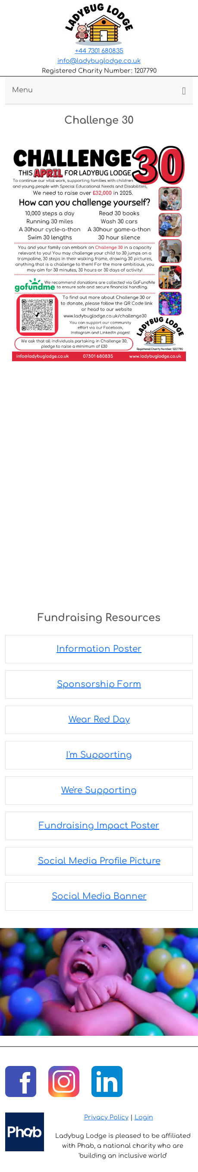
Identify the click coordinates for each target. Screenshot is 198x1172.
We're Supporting (99, 790)
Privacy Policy (106, 1117)
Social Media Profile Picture (99, 861)
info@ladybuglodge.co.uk (99, 60)
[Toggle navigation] (99, 90)
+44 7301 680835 (99, 50)
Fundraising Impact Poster (99, 826)
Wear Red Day (99, 720)
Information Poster (99, 649)
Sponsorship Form (99, 684)
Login (144, 1117)
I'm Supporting (99, 755)
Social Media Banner (99, 896)
